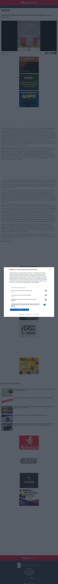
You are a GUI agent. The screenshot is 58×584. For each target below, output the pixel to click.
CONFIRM (19, 309)
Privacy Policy (36, 314)
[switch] (45, 290)
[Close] (51, 269)
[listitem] (29, 287)
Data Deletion (21, 314)
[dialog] (29, 292)
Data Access (28, 314)
